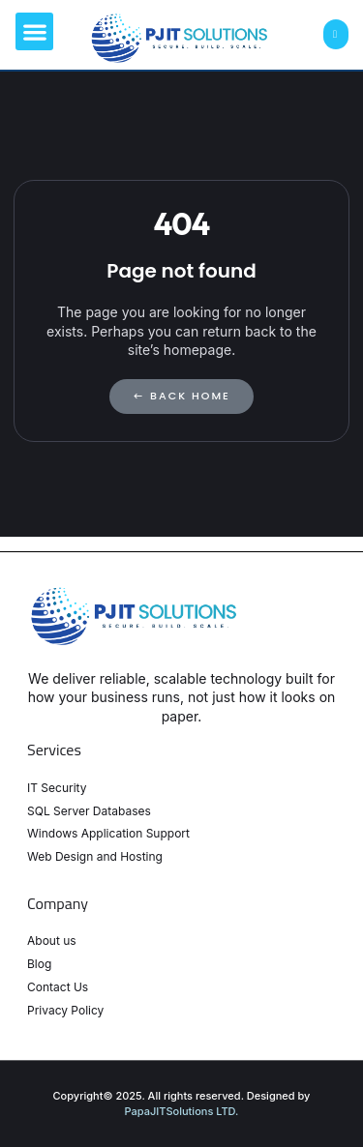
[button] (34, 31)
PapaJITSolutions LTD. (182, 1111)
